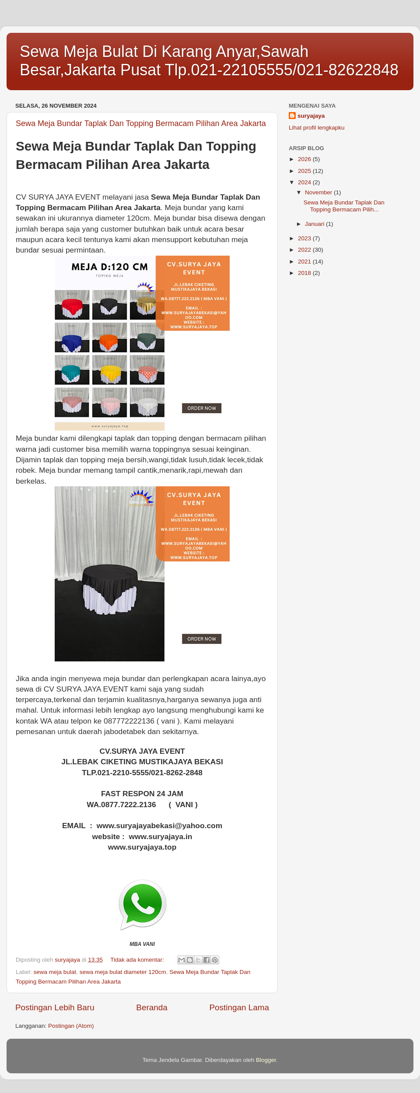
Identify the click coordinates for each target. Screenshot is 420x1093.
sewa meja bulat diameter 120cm (123, 972)
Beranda (151, 1007)
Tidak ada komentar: (137, 959)
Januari (315, 224)
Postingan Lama (239, 1007)
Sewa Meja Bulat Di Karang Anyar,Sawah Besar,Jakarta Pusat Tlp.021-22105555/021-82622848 (209, 60)
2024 (305, 182)
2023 (305, 238)
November (319, 192)
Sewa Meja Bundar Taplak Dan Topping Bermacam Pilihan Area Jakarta (141, 123)
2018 (305, 273)
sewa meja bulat (55, 972)
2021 (305, 261)
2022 (305, 249)
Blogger (266, 1060)
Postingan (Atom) (71, 1026)
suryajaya (311, 115)
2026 (305, 159)
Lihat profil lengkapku (317, 127)
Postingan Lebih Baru (54, 1007)
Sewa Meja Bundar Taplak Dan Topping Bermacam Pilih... (344, 206)
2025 (305, 171)
